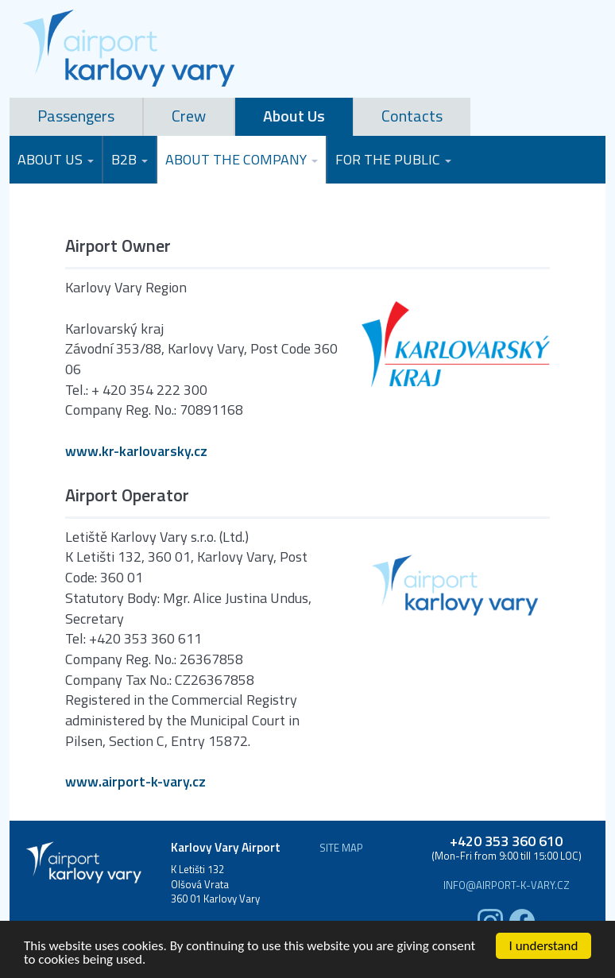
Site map (341, 848)
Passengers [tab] (75, 115)
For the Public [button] (393, 159)
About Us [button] (55, 159)
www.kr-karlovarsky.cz (136, 451)
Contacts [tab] (412, 115)
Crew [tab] (189, 115)
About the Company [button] (241, 159)
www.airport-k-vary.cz (135, 781)
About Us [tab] (294, 115)
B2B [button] (129, 159)
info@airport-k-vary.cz (506, 885)
